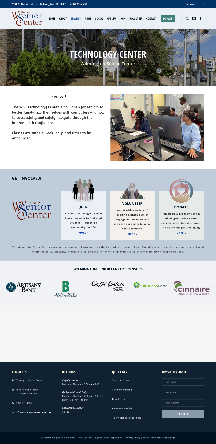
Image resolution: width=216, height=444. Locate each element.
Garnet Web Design (165, 437)
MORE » (83, 232)
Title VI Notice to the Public (126, 417)
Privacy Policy (133, 437)
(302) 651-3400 (78, 4)
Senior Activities (120, 380)
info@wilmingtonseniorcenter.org (33, 412)
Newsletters (118, 399)
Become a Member (122, 408)
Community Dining (122, 389)
